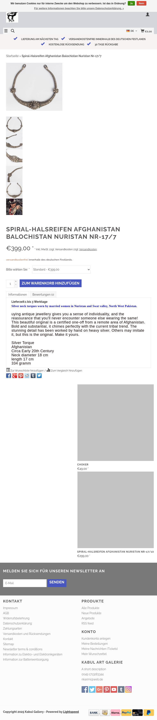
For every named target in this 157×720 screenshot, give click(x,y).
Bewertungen (43, 294)
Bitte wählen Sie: (17, 269)
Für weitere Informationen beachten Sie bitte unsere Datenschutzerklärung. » (79, 8)
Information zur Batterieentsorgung (25, 659)
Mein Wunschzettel (94, 654)
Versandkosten (88, 249)
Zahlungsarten (12, 628)
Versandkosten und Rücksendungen (26, 633)
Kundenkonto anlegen (96, 638)
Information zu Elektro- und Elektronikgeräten (32, 654)
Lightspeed (71, 711)
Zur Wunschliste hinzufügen (25, 370)
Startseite (12, 56)
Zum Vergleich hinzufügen (64, 370)
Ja (131, 3)
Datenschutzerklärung (17, 623)
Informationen (17, 294)
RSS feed (88, 623)
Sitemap (8, 644)
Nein (141, 3)
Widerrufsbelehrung (16, 618)
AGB (6, 613)
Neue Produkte (91, 613)
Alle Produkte (90, 608)
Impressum (10, 608)
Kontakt (8, 639)
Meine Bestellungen (95, 643)
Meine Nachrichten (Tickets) (100, 648)
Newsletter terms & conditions (22, 649)
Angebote (88, 618)
